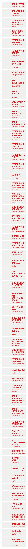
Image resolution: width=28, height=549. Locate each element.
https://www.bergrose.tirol (18, 211)
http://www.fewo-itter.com (18, 231)
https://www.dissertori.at (18, 159)
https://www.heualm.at (17, 435)
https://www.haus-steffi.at (18, 6)
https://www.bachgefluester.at (19, 526)
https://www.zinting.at (17, 15)
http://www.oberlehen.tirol (18, 247)
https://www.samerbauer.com (19, 380)
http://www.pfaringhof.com (18, 302)
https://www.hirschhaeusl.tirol (19, 238)
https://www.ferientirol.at (18, 35)
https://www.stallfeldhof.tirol (18, 519)
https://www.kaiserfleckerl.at (18, 470)
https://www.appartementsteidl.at (20, 106)
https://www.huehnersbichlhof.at (19, 488)
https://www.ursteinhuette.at (19, 278)
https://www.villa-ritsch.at (18, 354)
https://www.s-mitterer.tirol (18, 453)
